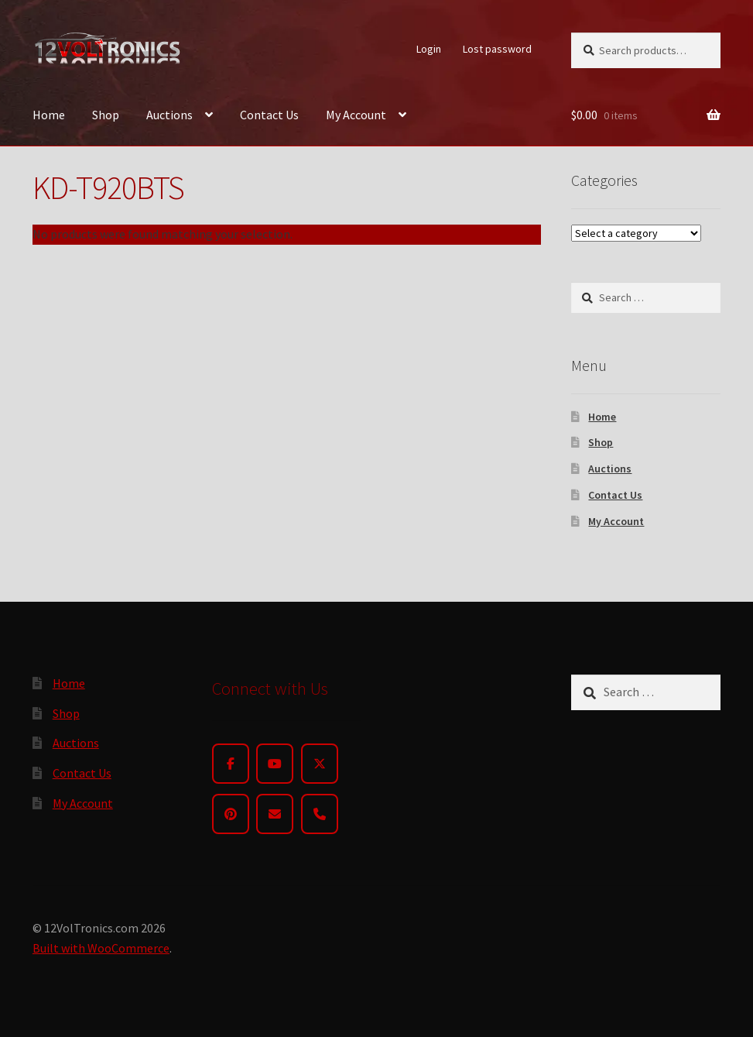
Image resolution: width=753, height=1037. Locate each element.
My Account (356, 114)
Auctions (169, 114)
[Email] (274, 814)
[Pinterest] (230, 814)
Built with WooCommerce (101, 948)
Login (428, 49)
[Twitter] (319, 763)
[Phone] (319, 814)
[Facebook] (230, 763)
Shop (105, 114)
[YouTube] (274, 763)
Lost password (497, 49)
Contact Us (269, 114)
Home (49, 114)
